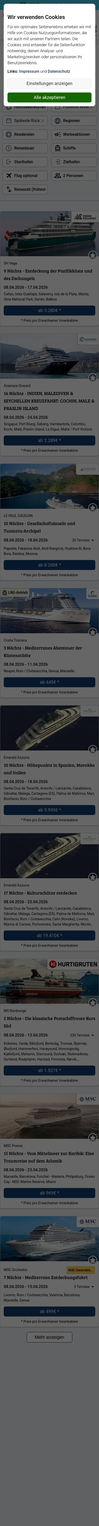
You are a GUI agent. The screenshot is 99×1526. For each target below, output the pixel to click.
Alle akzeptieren (49, 97)
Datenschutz (59, 71)
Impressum (29, 71)
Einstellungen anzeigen (50, 83)
